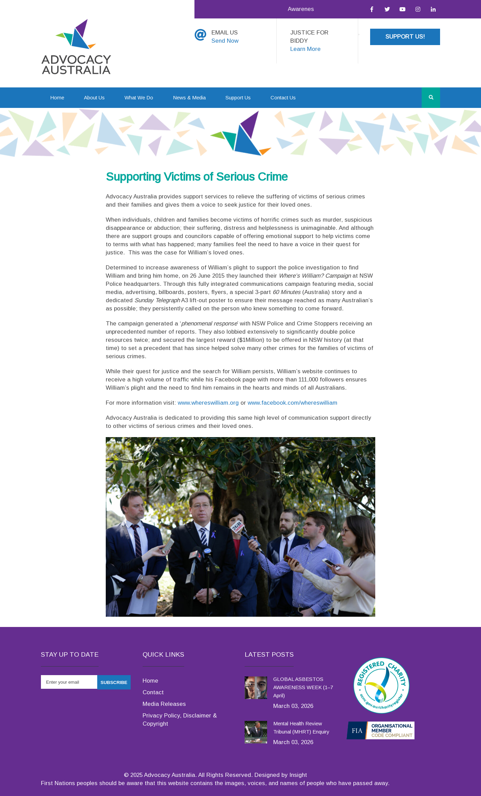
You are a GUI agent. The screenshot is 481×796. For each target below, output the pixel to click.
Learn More (305, 49)
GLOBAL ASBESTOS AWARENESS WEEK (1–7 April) (303, 687)
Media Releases (164, 704)
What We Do (139, 97)
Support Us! (405, 36)
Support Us (238, 97)
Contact (153, 692)
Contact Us (283, 97)
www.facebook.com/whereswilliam (292, 403)
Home (57, 97)
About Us (94, 97)
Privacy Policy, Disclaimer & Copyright (180, 719)
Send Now (225, 41)
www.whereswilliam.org (208, 403)
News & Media (189, 97)
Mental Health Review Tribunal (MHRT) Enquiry (301, 728)
